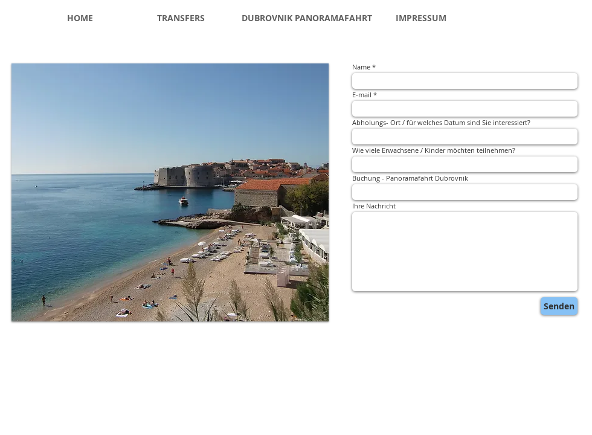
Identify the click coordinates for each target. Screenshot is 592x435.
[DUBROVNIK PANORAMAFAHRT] (307, 18)
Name (361, 66)
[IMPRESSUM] (421, 18)
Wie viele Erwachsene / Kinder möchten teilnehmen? (433, 150)
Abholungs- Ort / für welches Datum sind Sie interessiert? (441, 122)
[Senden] (559, 306)
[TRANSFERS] (181, 18)
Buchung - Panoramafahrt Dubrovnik (410, 178)
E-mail (362, 94)
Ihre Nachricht (374, 205)
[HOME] (80, 18)
